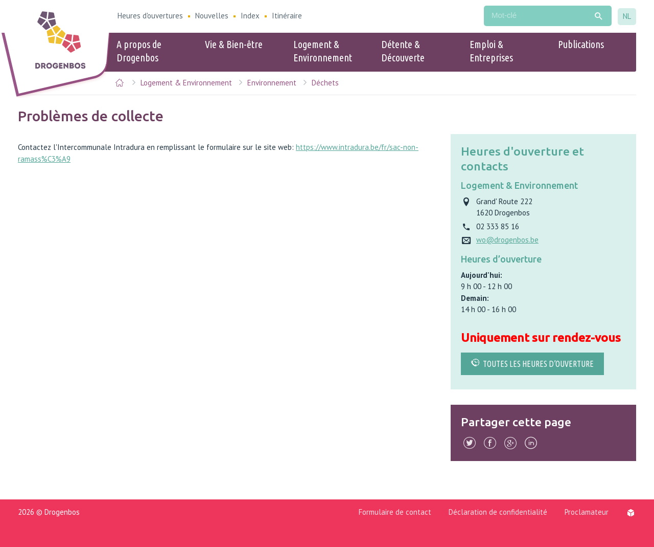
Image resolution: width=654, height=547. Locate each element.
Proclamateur (587, 512)
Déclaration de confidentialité (498, 512)
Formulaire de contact (395, 512)
